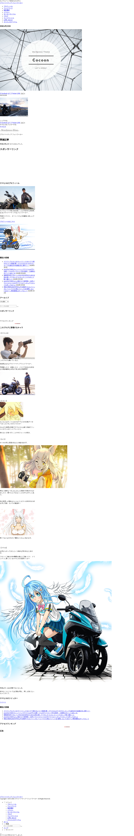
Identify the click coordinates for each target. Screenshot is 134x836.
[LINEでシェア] (18, 93)
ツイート (3, 702)
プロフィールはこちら (7, 221)
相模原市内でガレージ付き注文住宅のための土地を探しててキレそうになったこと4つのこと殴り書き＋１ (19, 277)
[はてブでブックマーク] (10, 93)
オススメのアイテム (14, 820)
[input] (8, 306)
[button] (23, 93)
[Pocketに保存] (14, 93)
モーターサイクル (13, 812)
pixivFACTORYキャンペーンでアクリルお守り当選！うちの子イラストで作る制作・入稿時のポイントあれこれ (19, 271)
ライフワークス (12, 816)
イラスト (10, 810)
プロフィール (11, 804)
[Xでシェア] (0, 93)
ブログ (9, 814)
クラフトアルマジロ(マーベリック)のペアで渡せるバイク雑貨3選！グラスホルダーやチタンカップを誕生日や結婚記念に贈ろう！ (19, 263)
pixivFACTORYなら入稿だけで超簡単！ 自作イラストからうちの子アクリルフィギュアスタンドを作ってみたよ (19, 283)
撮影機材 (10, 808)
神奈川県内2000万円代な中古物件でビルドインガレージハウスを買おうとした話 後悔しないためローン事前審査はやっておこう (19, 289)
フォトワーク (11, 806)
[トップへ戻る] (0, 833)
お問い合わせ (11, 818)
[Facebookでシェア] (4, 93)
